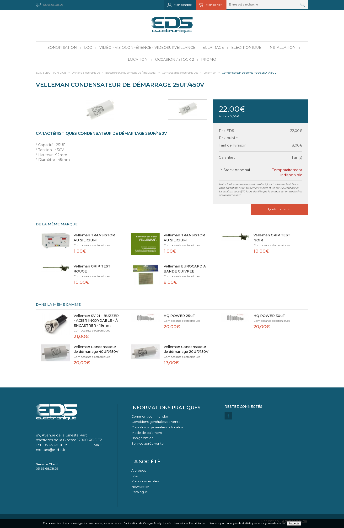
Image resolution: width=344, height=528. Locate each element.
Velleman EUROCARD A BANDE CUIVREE (185, 268)
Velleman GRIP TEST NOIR (271, 237)
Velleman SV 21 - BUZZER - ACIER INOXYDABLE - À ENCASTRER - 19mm (96, 321)
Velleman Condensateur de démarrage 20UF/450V (186, 349)
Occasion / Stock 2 (174, 59)
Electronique (246, 47)
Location (138, 59)
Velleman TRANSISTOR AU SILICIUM (94, 237)
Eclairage (213, 47)
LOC (88, 47)
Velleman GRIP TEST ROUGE (92, 268)
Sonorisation (62, 47)
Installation (282, 47)
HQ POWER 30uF (269, 316)
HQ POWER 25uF (179, 316)
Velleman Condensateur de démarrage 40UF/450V (96, 349)
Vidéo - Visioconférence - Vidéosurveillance (147, 47)
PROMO (208, 59)
